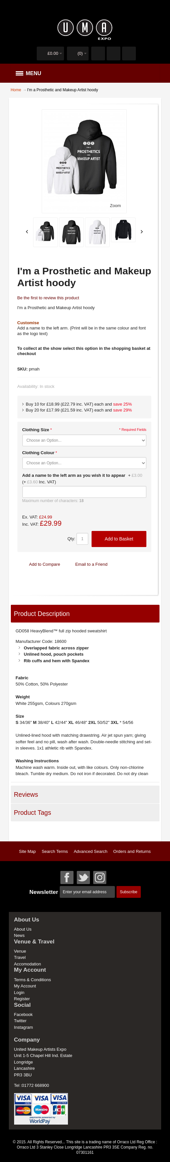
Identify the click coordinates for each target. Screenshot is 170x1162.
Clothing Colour (38, 452)
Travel (20, 957)
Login (19, 992)
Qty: (71, 538)
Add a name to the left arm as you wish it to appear (73, 475)
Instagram (23, 1027)
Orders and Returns (132, 851)
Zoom (115, 205)
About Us (23, 929)
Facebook (23, 1014)
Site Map (27, 851)
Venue (20, 951)
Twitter (20, 1020)
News (19, 935)
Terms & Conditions (32, 979)
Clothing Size (35, 429)
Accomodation (27, 963)
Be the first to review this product (48, 297)
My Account (25, 985)
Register (22, 998)
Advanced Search (91, 851)
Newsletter (43, 892)
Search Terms (55, 851)
